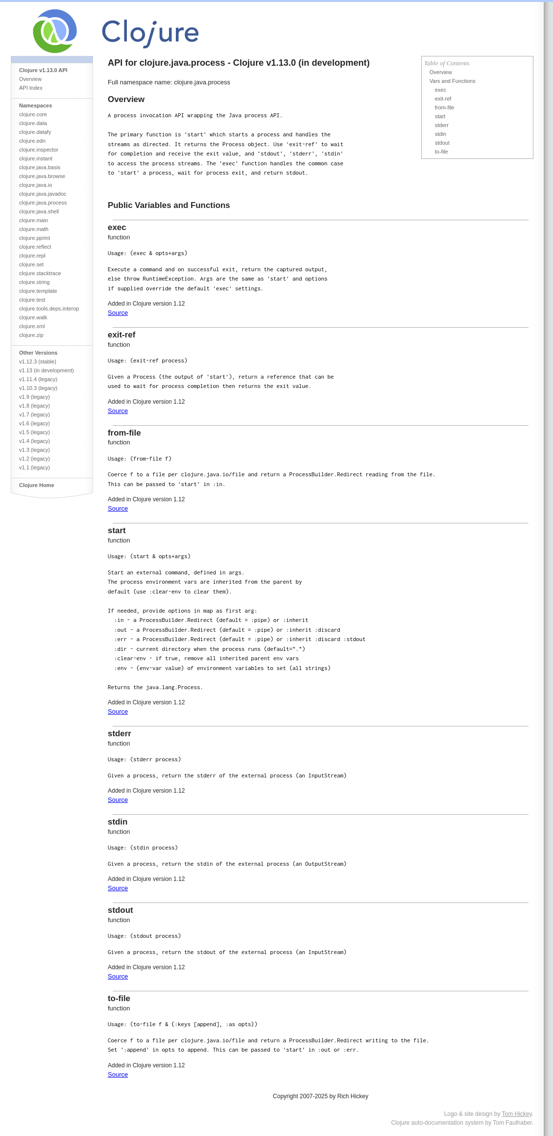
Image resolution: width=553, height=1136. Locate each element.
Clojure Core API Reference (152, 29)
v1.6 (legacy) (34, 423)
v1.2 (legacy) (34, 459)
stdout (442, 143)
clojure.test (32, 300)
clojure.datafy (35, 132)
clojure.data (33, 123)
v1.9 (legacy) (34, 397)
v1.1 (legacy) (34, 467)
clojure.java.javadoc (43, 194)
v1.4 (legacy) (34, 441)
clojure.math (33, 229)
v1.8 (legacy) (34, 406)
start (440, 116)
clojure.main (33, 220)
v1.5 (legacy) (34, 432)
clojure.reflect (35, 247)
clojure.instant (35, 158)
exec (440, 90)
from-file (445, 107)
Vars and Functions (453, 81)
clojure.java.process (43, 203)
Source (118, 312)
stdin (440, 134)
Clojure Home (36, 485)
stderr (442, 125)
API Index (31, 88)
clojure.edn (32, 141)
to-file (441, 152)
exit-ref (443, 99)
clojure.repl (32, 255)
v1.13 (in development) (46, 370)
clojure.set (31, 264)
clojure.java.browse (42, 176)
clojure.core (33, 114)
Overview (30, 79)
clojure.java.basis (39, 167)
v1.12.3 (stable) (37, 361)
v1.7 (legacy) (34, 414)
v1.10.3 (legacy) (38, 388)
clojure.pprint (34, 238)
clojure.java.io (35, 185)
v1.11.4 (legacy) (38, 379)
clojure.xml (32, 326)
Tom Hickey (517, 1113)
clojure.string (34, 282)
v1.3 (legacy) (34, 450)
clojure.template (38, 291)
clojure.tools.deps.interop (49, 308)
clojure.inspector (38, 150)
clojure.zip (31, 335)
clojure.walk (33, 317)
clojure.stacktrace (40, 273)
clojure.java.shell (39, 211)
